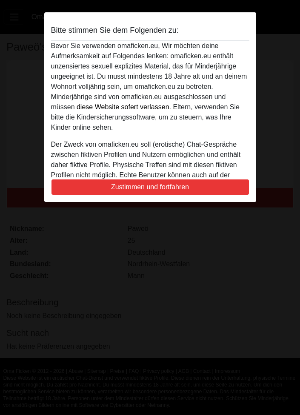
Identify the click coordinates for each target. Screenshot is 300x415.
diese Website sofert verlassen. (124, 107)
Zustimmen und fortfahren (150, 186)
